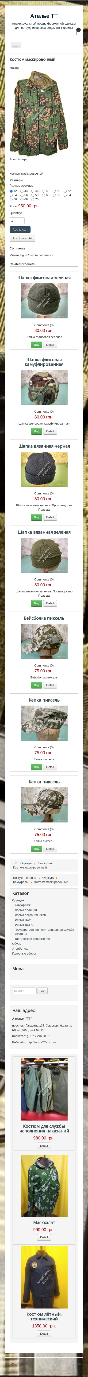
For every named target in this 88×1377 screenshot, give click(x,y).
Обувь (16, 943)
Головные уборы (24, 953)
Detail (50, 344)
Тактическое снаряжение (32, 939)
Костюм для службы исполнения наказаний (44, 1128)
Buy (36, 344)
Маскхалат (44, 1222)
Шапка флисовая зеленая (44, 278)
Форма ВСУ (23, 920)
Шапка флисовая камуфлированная (44, 362)
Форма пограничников (30, 915)
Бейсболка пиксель (44, 618)
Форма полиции (26, 910)
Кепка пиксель (44, 700)
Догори (78, 1364)
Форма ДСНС (24, 924)
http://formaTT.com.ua (41, 1042)
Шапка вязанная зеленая (44, 532)
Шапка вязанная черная (44, 446)
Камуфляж (23, 905)
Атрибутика (20, 948)
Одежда (18, 900)
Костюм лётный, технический (44, 1316)
